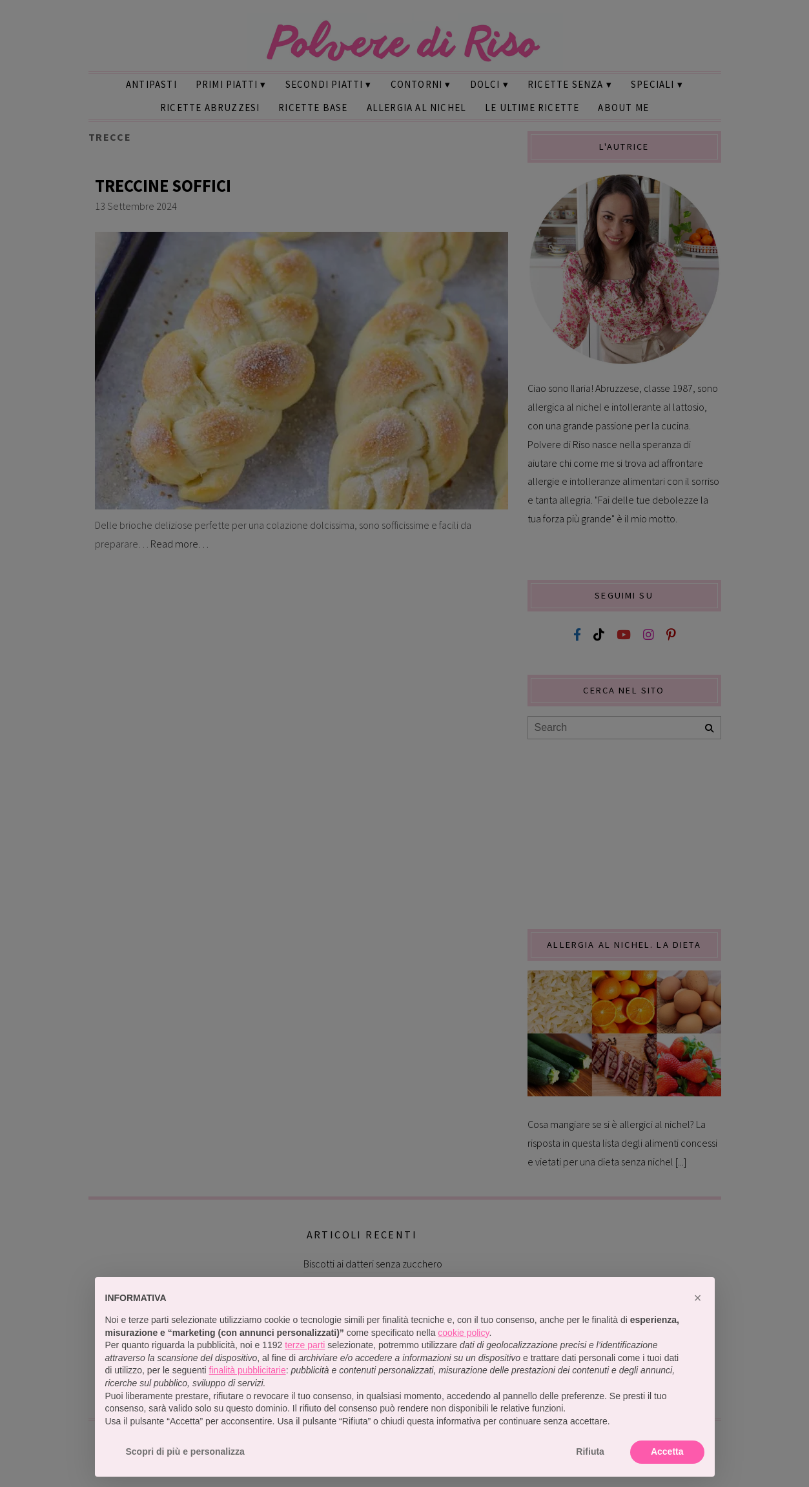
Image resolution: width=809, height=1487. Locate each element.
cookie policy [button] (463, 1333)
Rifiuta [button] (590, 1451)
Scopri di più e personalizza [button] (185, 1451)
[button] (698, 1297)
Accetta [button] (667, 1451)
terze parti (305, 1345)
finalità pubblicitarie (247, 1370)
